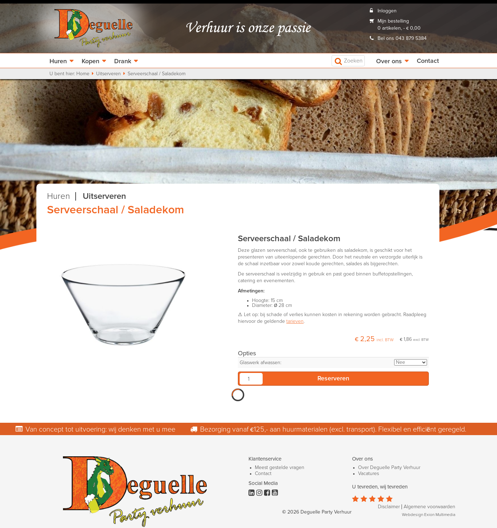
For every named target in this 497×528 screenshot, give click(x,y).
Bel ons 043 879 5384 (402, 38)
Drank (122, 61)
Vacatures (368, 473)
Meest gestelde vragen (279, 467)
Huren (58, 61)
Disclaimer (389, 506)
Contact (428, 61)
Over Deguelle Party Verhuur (389, 467)
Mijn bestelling (393, 21)
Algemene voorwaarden (429, 506)
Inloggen (387, 10)
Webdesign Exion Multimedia (428, 515)
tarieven (295, 321)
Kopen (90, 61)
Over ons (389, 61)
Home (82, 73)
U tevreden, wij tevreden (380, 487)
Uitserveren (108, 73)
